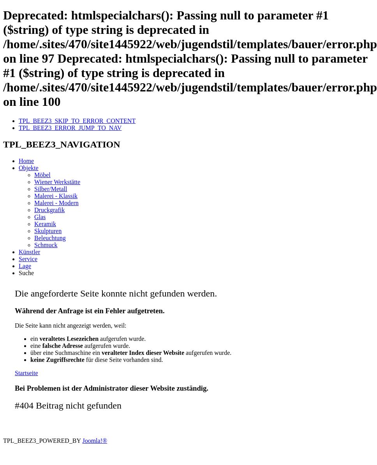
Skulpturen (48, 231)
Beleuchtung (50, 238)
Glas (40, 217)
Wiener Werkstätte (57, 182)
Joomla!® (94, 440)
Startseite (26, 373)
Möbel (42, 175)
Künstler (29, 252)
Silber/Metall (50, 189)
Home (26, 161)
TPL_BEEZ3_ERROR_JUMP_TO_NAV (70, 128)
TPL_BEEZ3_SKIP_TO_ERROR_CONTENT (77, 121)
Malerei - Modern (56, 203)
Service (28, 259)
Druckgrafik (49, 210)
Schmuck (46, 245)
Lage (25, 266)
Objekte (29, 168)
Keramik (45, 224)
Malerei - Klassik (56, 196)
